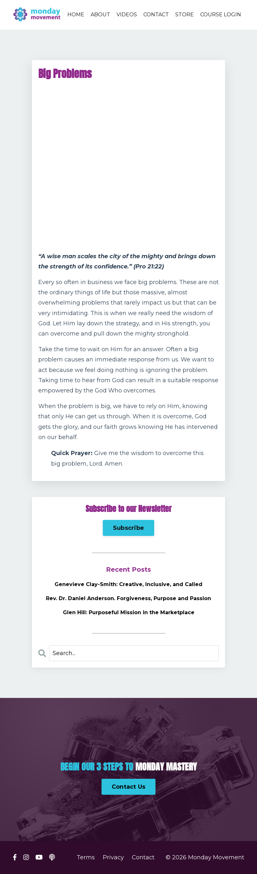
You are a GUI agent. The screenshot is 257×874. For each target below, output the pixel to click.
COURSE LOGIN (220, 15)
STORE (184, 15)
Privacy (113, 857)
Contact (143, 857)
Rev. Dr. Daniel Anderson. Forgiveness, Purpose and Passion (128, 598)
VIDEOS (127, 15)
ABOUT (100, 15)
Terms (86, 857)
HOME (75, 15)
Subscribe (128, 527)
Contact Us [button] (129, 786)
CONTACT (156, 15)
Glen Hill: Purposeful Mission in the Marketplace (128, 612)
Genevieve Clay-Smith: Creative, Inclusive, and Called (128, 584)
